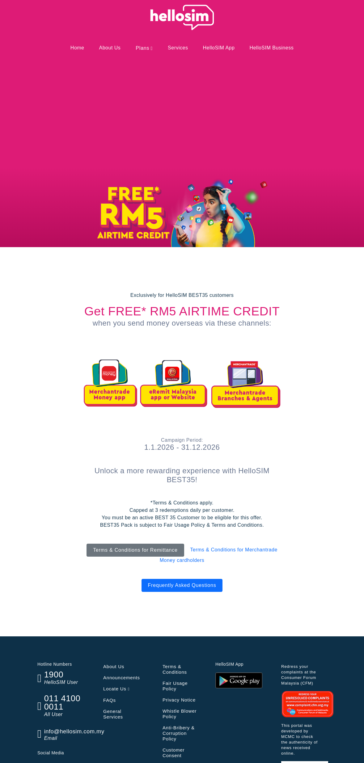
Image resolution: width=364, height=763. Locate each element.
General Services (113, 714)
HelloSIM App (219, 47)
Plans (142, 48)
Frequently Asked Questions (182, 585)
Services (178, 47)
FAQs (109, 700)
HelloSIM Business (271, 47)
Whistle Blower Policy (180, 713)
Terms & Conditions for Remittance (135, 550)
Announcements (121, 677)
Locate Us (116, 688)
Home (77, 47)
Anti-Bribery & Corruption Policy (179, 733)
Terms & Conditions (175, 669)
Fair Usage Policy (175, 686)
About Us (110, 47)
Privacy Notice (179, 699)
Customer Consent (173, 752)
